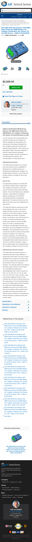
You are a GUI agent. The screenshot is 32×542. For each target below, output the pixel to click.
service (13, 16)
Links (14, 497)
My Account (5, 487)
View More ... (8, 416)
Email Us (13, 109)
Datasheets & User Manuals (16, 305)
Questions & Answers (16, 307)
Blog (20, 482)
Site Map (20, 497)
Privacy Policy (6, 497)
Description (16, 122)
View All (4, 74)
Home (2, 20)
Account (24, 16)
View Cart (17, 489)
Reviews (16, 310)
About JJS (5, 482)
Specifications (16, 302)
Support (18, 16)
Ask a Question (8, 92)
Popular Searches (7, 495)
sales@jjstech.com (6, 476)
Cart (29, 16)
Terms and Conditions (21, 495)
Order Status (15, 487)
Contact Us (13, 482)
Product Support (7, 489)
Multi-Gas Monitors (9, 20)
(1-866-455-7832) (26, 14)
